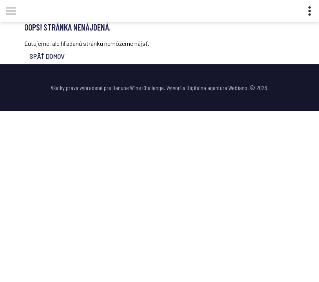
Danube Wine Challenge (138, 87)
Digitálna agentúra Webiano (217, 87)
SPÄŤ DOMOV (46, 56)
